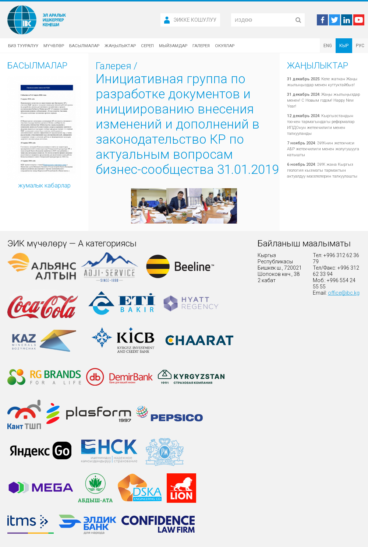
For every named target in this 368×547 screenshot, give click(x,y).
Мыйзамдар (173, 45)
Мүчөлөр (53, 45)
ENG (327, 45)
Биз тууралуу (23, 45)
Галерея (201, 45)
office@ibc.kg (344, 293)
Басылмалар (84, 45)
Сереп (147, 45)
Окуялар (224, 45)
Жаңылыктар (120, 45)
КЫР (343, 45)
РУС (360, 45)
